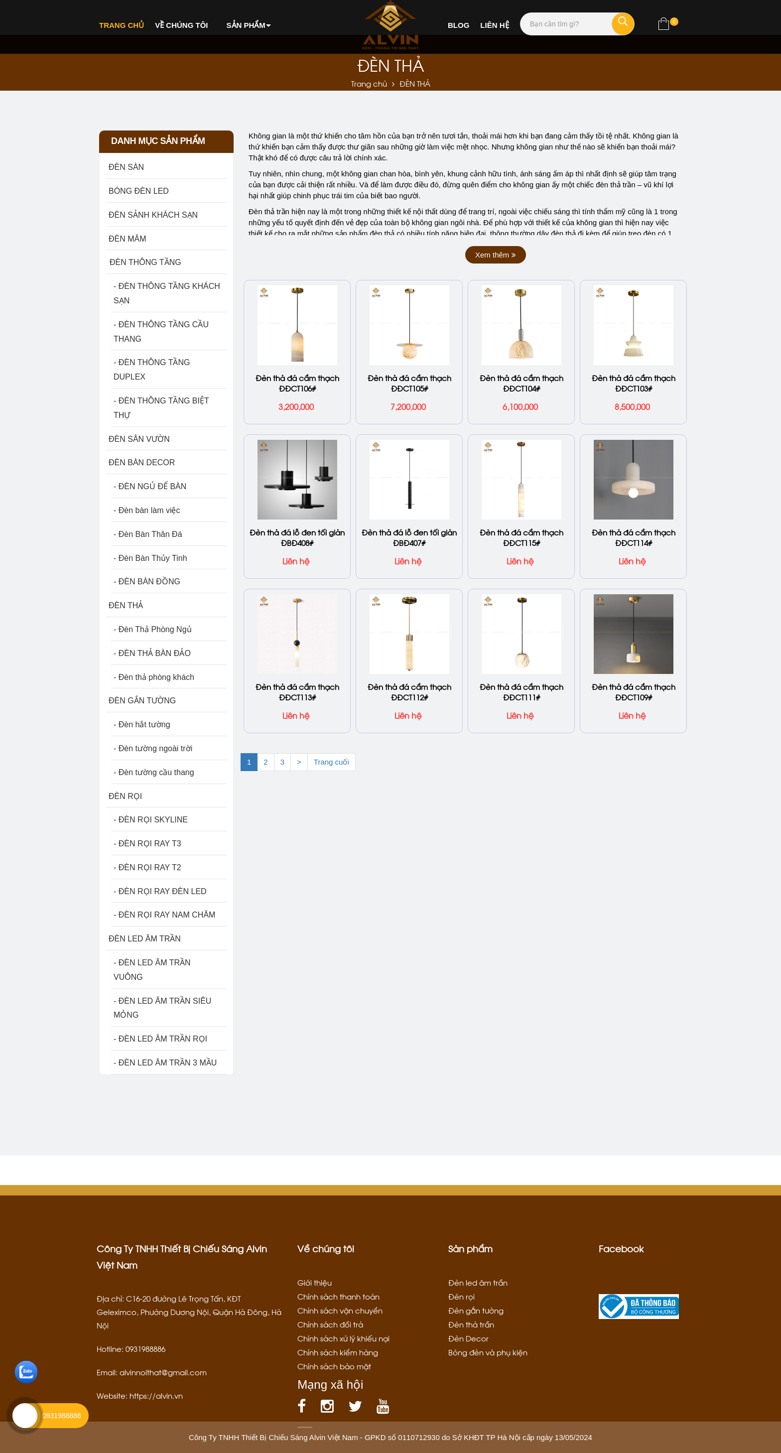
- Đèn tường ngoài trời (153, 748)
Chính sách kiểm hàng (337, 1351)
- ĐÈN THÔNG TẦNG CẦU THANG (161, 331)
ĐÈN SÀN (126, 167)
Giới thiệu (314, 1282)
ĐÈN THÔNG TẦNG (145, 262)
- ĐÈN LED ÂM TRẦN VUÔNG (152, 969)
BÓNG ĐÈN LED (139, 191)
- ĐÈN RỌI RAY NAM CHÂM (164, 915)
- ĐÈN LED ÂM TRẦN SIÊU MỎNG (162, 1008)
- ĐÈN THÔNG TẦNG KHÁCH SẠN (167, 293)
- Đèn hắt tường (142, 724)
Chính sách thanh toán (338, 1296)
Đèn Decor (468, 1337)
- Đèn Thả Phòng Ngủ (153, 629)
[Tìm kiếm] (623, 23)
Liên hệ (494, 25)
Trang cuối (331, 761)
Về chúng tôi (181, 25)
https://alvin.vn (156, 1395)
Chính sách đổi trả (330, 1324)
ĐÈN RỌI (125, 796)
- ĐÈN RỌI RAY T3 (147, 843)
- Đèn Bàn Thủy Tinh (150, 558)
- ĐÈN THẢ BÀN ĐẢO (152, 653)
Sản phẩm (246, 25)
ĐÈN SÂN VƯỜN (139, 439)
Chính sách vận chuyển (340, 1310)
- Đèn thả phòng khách (154, 677)
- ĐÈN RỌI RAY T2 (147, 867)
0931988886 (61, 1416)
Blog (458, 25)
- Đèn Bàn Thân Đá (148, 534)
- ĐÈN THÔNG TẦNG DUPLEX (152, 369)
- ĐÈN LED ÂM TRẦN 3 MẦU (165, 1062)
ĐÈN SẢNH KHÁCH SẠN (153, 215)
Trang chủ (121, 25)
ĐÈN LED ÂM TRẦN (145, 938)
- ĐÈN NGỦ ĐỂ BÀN (150, 486)
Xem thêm (495, 255)
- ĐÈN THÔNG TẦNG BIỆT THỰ (161, 407)
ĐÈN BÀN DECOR (142, 462)
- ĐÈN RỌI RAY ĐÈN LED (160, 891)
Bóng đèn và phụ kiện (487, 1351)
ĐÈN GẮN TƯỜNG (142, 700)
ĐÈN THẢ (126, 605)
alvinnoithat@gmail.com (163, 1371)
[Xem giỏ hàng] (663, 25)
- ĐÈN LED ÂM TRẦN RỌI (160, 1039)
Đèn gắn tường (476, 1310)
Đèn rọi (461, 1296)
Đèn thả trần (471, 1324)
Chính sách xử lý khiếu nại (343, 1337)
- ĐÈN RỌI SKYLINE (151, 819)
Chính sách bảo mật (334, 1365)
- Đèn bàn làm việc (147, 510)
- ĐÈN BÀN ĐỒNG (147, 581)
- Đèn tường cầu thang (154, 772)
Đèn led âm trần (478, 1282)
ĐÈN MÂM (127, 239)
